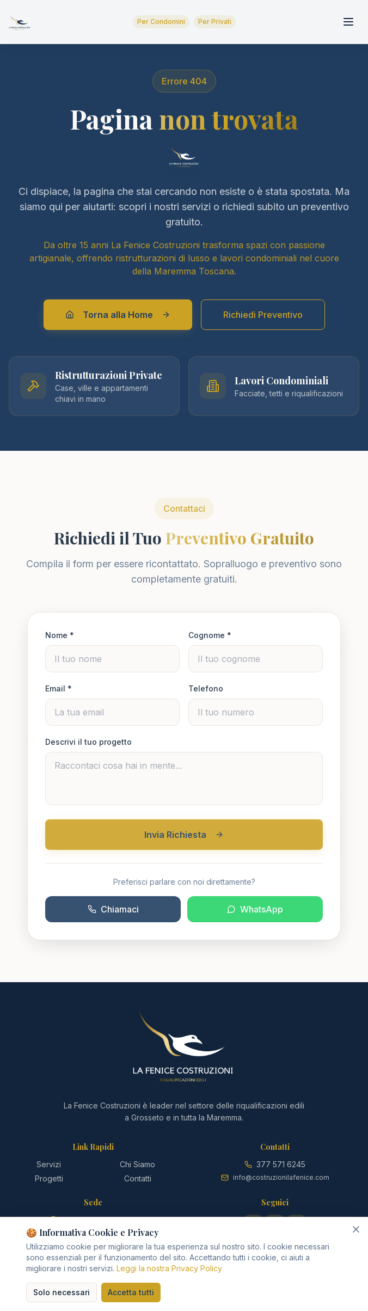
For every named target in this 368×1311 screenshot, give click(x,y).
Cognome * (209, 639)
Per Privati (214, 21)
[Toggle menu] (348, 22)
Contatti (137, 1178)
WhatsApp (255, 913)
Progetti (49, 1178)
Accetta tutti (131, 1292)
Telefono (205, 692)
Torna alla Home (117, 314)
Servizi (48, 1164)
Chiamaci (113, 913)
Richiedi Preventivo (263, 314)
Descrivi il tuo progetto (88, 746)
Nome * (59, 639)
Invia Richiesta (184, 839)
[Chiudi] (356, 1229)
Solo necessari (61, 1292)
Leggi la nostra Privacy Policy (169, 1268)
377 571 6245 (280, 1164)
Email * (58, 692)
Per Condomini (161, 21)
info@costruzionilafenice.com (281, 1177)
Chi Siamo (137, 1164)
